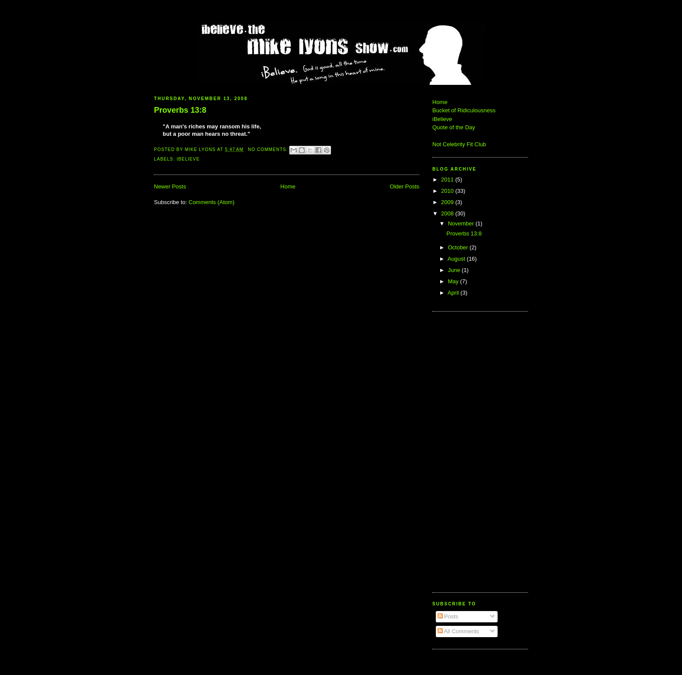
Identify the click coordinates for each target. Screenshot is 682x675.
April (454, 292)
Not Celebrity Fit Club (459, 144)
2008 (448, 213)
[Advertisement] (458, 450)
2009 (448, 202)
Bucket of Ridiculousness (463, 110)
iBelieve (188, 159)
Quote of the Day (453, 127)
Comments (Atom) (211, 202)
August (457, 258)
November (462, 223)
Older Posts (404, 186)
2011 (448, 179)
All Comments (458, 631)
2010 (448, 191)
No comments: (269, 149)
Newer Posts (170, 186)
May (454, 281)
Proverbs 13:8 (180, 110)
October (459, 247)
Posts (448, 616)
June (455, 270)
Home (288, 186)
